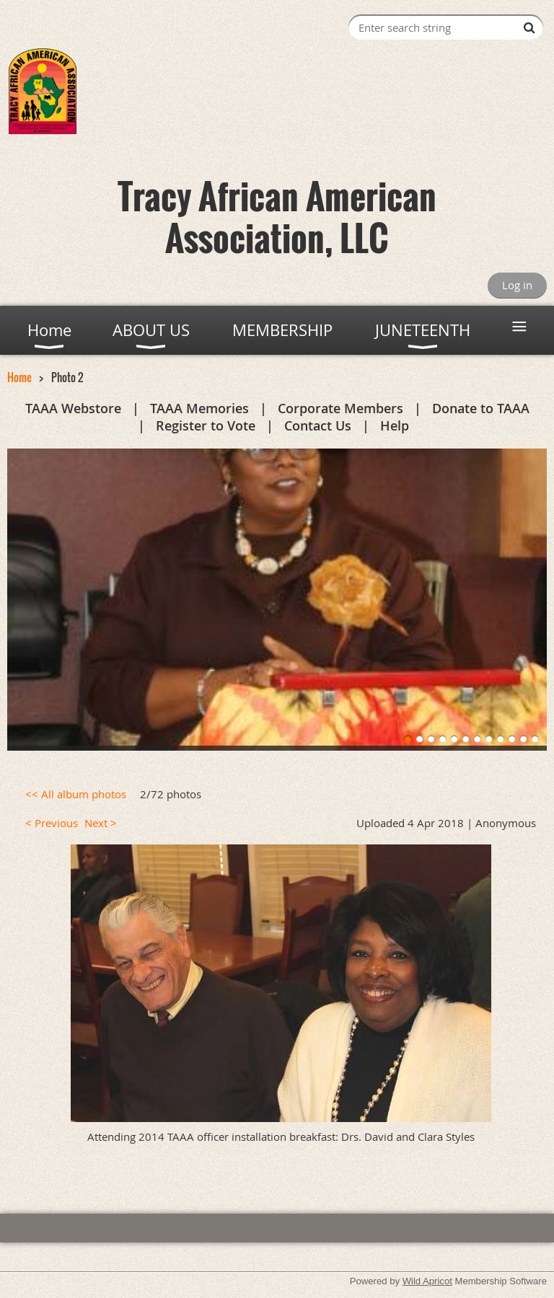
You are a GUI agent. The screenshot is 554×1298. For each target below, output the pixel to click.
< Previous (51, 823)
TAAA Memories (199, 408)
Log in (517, 285)
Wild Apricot (427, 1281)
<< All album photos (75, 794)
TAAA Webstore (73, 408)
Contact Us (317, 425)
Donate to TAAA (480, 408)
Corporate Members (340, 408)
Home (19, 377)
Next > (100, 823)
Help (394, 425)
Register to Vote (205, 425)
